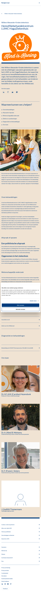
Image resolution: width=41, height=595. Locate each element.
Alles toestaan (20, 305)
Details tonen (33, 300)
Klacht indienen (5, 581)
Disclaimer (4, 576)
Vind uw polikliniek (20, 531)
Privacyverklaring (5, 567)
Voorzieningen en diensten (20, 535)
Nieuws (20, 554)
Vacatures (20, 547)
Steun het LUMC (20, 538)
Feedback (5, 588)
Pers (20, 561)
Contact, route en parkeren (20, 524)
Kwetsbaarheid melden (7, 578)
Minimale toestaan (20, 309)
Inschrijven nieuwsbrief (20, 557)
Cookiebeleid (4, 573)
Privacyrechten (5, 570)
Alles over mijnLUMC (20, 528)
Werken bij (20, 550)
